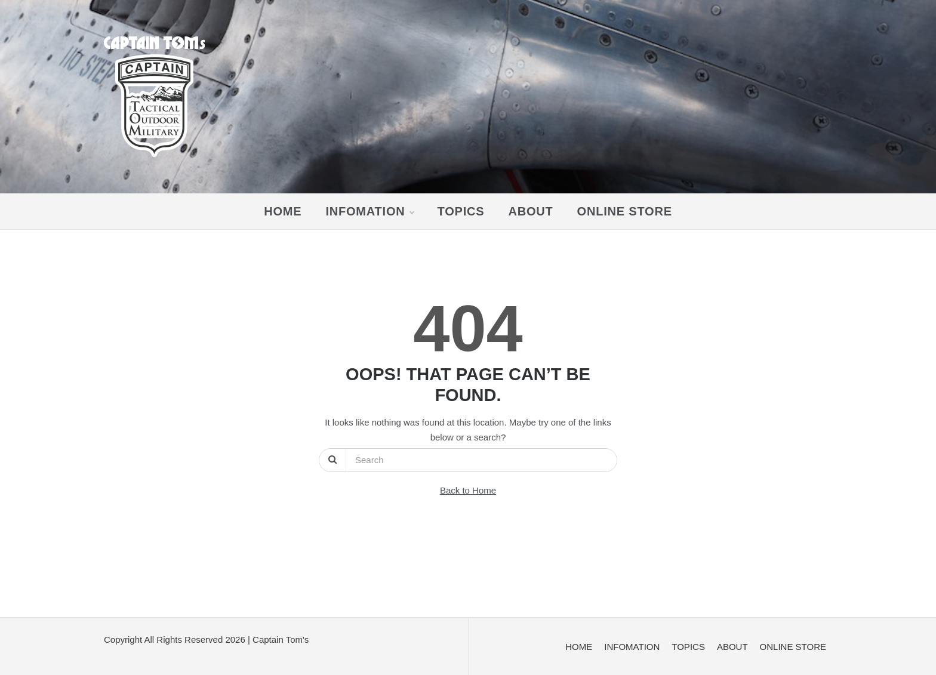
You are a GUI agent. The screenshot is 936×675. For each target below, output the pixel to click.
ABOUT (530, 211)
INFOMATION (369, 211)
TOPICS (461, 211)
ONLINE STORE (624, 211)
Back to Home (468, 490)
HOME (282, 211)
